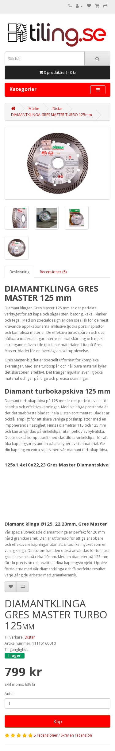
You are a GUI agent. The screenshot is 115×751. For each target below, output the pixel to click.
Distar (57, 108)
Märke (34, 108)
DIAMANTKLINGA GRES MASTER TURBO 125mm (51, 114)
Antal (9, 693)
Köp (57, 721)
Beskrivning (19, 271)
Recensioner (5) (53, 271)
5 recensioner (46, 735)
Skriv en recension (76, 735)
